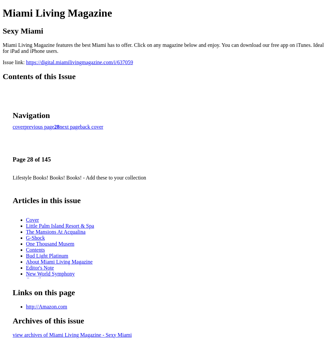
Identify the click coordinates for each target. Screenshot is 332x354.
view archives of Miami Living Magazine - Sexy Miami (72, 335)
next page (70, 127)
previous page (39, 127)
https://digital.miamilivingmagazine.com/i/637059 (79, 62)
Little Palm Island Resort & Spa (60, 226)
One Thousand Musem (50, 244)
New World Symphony (50, 274)
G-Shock (35, 238)
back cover (91, 127)
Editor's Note (40, 268)
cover (19, 127)
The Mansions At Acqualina (55, 232)
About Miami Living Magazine (59, 262)
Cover (32, 220)
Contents (35, 250)
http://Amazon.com (46, 306)
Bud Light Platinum (47, 256)
